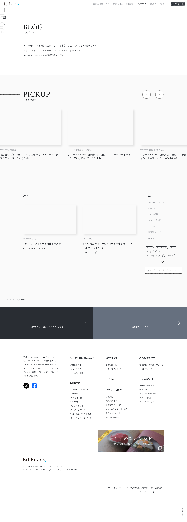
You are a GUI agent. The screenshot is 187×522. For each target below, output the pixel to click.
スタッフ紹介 (75, 369)
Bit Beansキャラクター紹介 (117, 409)
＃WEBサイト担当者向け (155, 256)
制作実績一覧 (111, 365)
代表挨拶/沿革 (111, 401)
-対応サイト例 (76, 398)
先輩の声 (143, 389)
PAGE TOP (183, 512)
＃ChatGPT (160, 252)
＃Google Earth (161, 247)
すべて (150, 196)
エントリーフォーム (147, 402)
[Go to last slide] (146, 94)
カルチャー (152, 226)
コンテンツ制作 (76, 406)
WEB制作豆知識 (154, 220)
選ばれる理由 (98, 4)
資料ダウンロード (113, 413)
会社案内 (152, 4)
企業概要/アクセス (113, 405)
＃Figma (149, 247)
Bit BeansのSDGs (112, 417)
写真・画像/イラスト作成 (80, 414)
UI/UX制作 (74, 402)
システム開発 (153, 214)
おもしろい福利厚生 (147, 394)
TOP (9, 300)
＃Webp (173, 247)
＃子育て (150, 252)
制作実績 (129, 4)
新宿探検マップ (154, 232)
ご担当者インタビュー (157, 202)
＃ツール (171, 256)
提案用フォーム (145, 369)
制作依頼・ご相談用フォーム (151, 365)
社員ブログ (142, 4)
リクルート (163, 4)
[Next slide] (159, 94)
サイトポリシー (114, 488)
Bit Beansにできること (114, 4)
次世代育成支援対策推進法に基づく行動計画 (145, 488)
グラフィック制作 (77, 410)
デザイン (151, 208)
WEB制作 (74, 394)
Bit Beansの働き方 (146, 385)
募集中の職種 (145, 398)
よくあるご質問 (76, 373)
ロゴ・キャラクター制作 (80, 418)
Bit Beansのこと (154, 238)
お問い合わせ (178, 4)
